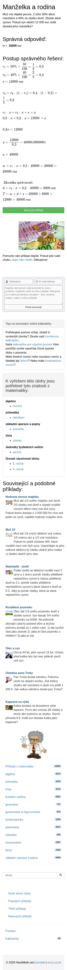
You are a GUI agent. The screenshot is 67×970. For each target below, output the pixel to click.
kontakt (40, 962)
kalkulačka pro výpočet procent (32, 344)
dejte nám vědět (22, 259)
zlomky (17, 440)
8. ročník (18, 463)
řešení (24, 360)
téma (33, 850)
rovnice (17, 405)
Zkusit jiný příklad (33, 210)
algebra (33, 774)
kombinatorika (33, 819)
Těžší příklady (17, 908)
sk (59, 962)
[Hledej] (60, 875)
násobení (18, 417)
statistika (33, 834)
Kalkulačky (33, 938)
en (49, 962)
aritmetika (33, 781)
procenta (18, 429)
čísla (33, 789)
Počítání (10, 931)
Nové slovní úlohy (19, 893)
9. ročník (18, 469)
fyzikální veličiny (33, 796)
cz (54, 962)
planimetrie (33, 827)
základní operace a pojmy (33, 857)
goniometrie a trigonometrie (33, 812)
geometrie (33, 804)
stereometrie (33, 842)
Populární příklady (19, 901)
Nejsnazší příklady (20, 916)
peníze (17, 452)
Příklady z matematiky (33, 766)
